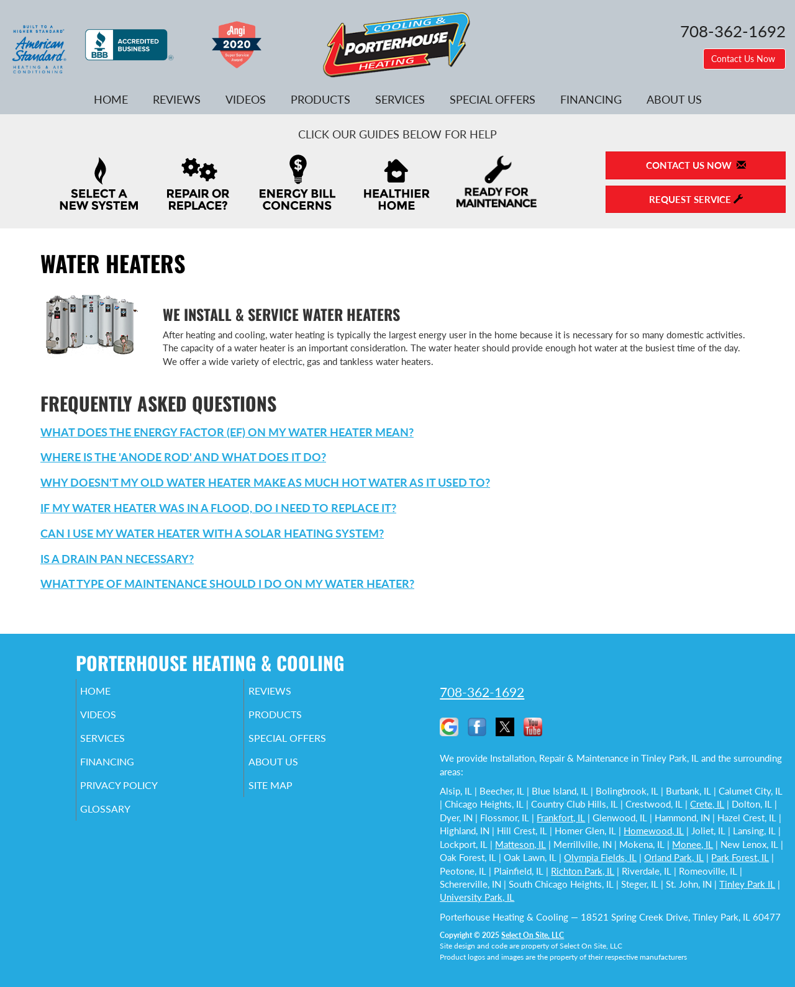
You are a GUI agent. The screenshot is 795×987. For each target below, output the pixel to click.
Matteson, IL (520, 844)
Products (320, 99)
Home (111, 99)
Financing (591, 99)
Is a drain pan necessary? (117, 559)
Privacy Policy (138, 796)
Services (400, 99)
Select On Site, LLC (532, 935)
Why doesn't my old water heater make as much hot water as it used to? (265, 482)
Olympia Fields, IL (600, 857)
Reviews (177, 99)
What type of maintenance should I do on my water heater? (227, 583)
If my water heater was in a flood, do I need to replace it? (218, 508)
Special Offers (492, 99)
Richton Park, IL (582, 871)
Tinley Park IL (747, 884)
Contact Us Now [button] (744, 58)
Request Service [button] (696, 199)
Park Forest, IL (740, 857)
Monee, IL (692, 844)
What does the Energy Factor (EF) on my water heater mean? (227, 432)
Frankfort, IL (561, 817)
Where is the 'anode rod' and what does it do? (183, 457)
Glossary (122, 822)
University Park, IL (477, 897)
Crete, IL (707, 803)
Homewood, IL (654, 830)
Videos (245, 99)
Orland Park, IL (674, 857)
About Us (674, 99)
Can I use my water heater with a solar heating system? (212, 533)
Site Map (288, 796)
